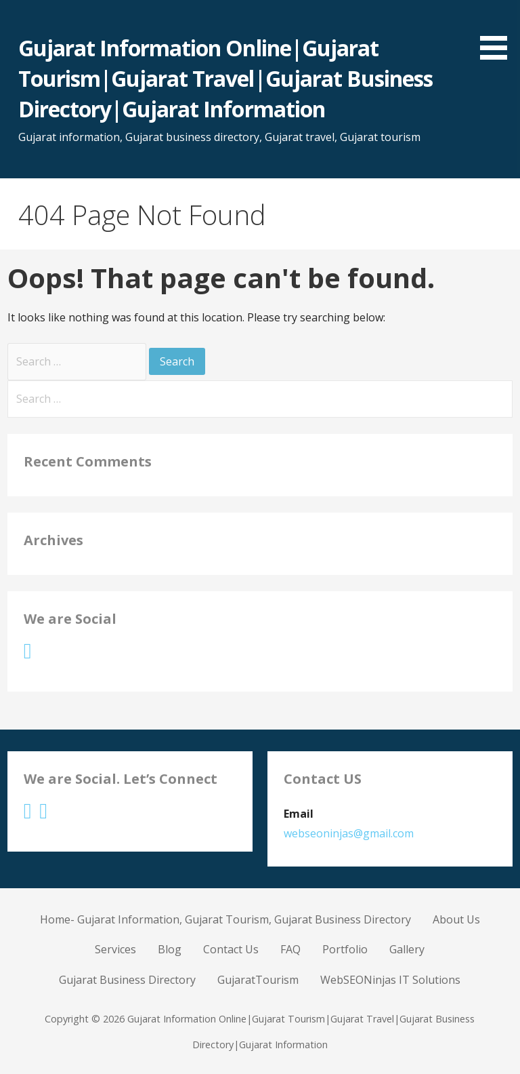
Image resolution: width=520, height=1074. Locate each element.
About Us (456, 919)
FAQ (290, 949)
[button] (498, 32)
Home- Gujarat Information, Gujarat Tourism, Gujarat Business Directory (225, 919)
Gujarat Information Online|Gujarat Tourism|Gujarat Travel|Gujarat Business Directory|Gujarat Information (225, 78)
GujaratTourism (258, 979)
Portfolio (345, 949)
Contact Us (231, 949)
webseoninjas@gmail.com (349, 833)
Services (115, 949)
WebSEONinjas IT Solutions (390, 979)
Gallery (407, 949)
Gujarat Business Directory (127, 979)
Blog (169, 949)
